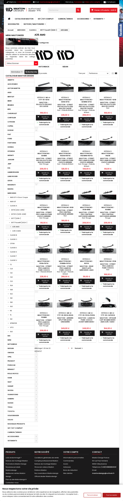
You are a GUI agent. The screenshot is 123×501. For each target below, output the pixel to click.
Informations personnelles (73, 458)
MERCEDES (12, 193)
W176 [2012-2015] (17, 210)
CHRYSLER (12, 118)
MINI (9, 340)
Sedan (65, 66)
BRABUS (11, 105)
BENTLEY (11, 97)
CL (11, 264)
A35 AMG (15, 227)
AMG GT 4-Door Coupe (19, 197)
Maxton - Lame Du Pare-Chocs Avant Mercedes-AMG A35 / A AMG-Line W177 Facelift (86, 322)
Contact (97, 452)
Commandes (68, 461)
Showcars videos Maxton (44, 467)
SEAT (10, 382)
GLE (11, 298)
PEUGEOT (11, 361)
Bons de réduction (70, 470)
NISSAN (11, 348)
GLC (11, 294)
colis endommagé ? (14, 458)
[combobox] (22, 63)
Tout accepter (111, 495)
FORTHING (12, 143)
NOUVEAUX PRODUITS (16, 424)
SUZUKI (10, 403)
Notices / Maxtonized (34, 24)
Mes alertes (67, 473)
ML (11, 310)
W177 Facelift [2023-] (19, 222)
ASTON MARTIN (14, 88)
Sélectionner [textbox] (13, 63)
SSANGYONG (13, 394)
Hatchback (44, 66)
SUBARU (11, 399)
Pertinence (99, 73)
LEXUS (10, 180)
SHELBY (10, 386)
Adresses (67, 467)
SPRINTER (13, 323)
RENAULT (11, 369)
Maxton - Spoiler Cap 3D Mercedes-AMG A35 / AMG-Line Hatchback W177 (108, 322)
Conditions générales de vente (46, 458)
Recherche (31, 72)
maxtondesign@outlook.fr (50, 2)
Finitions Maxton (40, 470)
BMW (10, 101)
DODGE (10, 130)
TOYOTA (11, 411)
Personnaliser (92, 495)
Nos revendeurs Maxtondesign (46, 473)
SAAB (10, 378)
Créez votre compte (92, 2)
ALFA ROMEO (13, 84)
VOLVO (10, 420)
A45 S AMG (16, 231)
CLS (11, 281)
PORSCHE (11, 365)
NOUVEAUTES (13, 24)
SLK (11, 319)
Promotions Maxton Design (16, 464)
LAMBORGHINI (13, 172)
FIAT (9, 134)
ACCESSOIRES (83, 19)
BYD (9, 109)
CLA (11, 269)
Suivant (79, 348)
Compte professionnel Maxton (46, 461)
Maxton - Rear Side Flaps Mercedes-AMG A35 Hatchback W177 (86, 270)
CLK (11, 277)
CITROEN (11, 122)
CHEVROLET (12, 113)
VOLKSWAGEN (13, 415)
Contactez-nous (12, 482)
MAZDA (10, 189)
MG (9, 336)
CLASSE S (13, 252)
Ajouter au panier (43, 117)
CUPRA (10, 126)
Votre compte (70, 452)
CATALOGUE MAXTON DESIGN (20, 75)
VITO (12, 327)
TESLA (10, 407)
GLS (11, 306)
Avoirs (65, 464)
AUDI (9, 92)
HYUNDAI (11, 151)
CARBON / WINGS (65, 19)
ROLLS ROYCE (13, 373)
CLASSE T (13, 256)
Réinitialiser (17, 72)
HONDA (11, 147)
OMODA (11, 352)
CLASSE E (13, 248)
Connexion (78, 2)
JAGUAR (11, 159)
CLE (11, 273)
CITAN (12, 243)
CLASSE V (13, 260)
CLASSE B (13, 235)
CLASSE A (13, 206)
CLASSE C (13, 239)
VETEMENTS (98, 19)
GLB (11, 289)
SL (11, 315)
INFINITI (11, 155)
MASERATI (12, 185)
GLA (11, 285)
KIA (9, 168)
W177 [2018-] (16, 218)
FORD (10, 138)
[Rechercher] (64, 10)
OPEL (9, 357)
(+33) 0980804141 (24, 2)
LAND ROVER (13, 176)
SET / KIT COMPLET (46, 19)
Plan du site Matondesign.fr (16, 479)
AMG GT (13, 201)
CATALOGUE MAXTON (24, 19)
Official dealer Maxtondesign (45, 476)
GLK (11, 302)
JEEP (9, 164)
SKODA (10, 390)
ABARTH (11, 80)
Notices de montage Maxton (17, 461)
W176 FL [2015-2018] (18, 214)
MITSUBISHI (12, 344)
